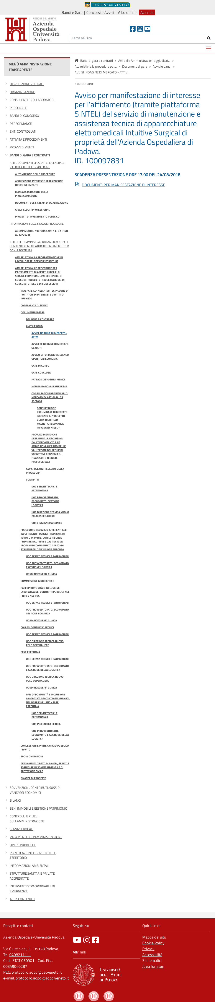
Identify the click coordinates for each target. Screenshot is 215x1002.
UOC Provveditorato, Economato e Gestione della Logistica (47, 668)
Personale (18, 107)
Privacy (148, 949)
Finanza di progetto (33, 778)
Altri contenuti (22, 898)
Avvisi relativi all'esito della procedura (45, 471)
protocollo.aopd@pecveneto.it (37, 972)
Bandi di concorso (24, 115)
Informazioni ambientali (29, 865)
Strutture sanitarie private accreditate (32, 876)
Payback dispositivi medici (48, 379)
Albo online (127, 12)
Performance (21, 123)
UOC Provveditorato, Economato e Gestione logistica (47, 565)
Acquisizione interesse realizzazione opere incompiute (39, 183)
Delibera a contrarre (40, 319)
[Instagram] (140, 29)
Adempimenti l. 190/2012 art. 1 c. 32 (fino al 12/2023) (41, 233)
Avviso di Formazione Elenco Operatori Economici (50, 357)
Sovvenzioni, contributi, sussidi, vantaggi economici (35, 790)
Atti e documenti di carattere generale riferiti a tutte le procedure (37, 165)
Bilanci (15, 800)
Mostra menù (209, 47)
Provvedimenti (22, 147)
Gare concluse (41, 372)
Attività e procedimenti (28, 139)
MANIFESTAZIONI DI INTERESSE (49, 386)
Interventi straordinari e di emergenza (32, 889)
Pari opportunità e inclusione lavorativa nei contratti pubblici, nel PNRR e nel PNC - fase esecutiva (48, 700)
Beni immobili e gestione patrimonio (38, 808)
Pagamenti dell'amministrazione (36, 837)
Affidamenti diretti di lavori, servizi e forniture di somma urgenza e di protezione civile (45, 767)
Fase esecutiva (30, 652)
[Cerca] (136, 38)
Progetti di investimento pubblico (37, 216)
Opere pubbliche (23, 844)
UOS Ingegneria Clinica (46, 724)
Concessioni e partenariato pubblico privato (45, 748)
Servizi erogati (21, 829)
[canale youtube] (77, 940)
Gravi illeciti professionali (32, 210)
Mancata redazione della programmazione (31, 194)
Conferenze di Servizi (34, 305)
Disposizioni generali (27, 83)
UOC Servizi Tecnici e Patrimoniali (44, 488)
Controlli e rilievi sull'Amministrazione (27, 819)
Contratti (32, 479)
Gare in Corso (40, 366)
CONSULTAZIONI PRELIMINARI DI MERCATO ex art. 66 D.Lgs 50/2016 (49, 397)
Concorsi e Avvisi (100, 12)
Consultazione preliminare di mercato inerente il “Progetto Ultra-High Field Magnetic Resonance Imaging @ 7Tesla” (52, 418)
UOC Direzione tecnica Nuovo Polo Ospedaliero (50, 514)
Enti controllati (23, 131)
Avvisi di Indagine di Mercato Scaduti (50, 346)
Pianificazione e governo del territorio (33, 855)
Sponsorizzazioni (32, 756)
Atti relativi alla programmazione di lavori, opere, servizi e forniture (39, 259)
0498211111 (20, 955)
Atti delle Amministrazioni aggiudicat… (144, 60)
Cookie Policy (153, 943)
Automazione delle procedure (35, 174)
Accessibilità (152, 955)
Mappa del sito (154, 937)
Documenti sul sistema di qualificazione (41, 203)
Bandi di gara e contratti (30, 155)
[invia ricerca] (208, 38)
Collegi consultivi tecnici (37, 627)
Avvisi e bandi (34, 326)
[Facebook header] (133, 29)
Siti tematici (152, 960)
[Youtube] (147, 29)
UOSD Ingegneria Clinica (46, 523)
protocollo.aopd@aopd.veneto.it (42, 978)
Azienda (147, 12)
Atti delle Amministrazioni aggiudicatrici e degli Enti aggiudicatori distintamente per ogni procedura (39, 246)
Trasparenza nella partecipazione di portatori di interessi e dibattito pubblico (44, 294)
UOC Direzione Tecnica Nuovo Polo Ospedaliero (45, 643)
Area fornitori (153, 966)
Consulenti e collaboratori (32, 99)
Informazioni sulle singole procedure (37, 223)
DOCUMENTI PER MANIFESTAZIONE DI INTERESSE (123, 185)
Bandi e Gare (72, 12)
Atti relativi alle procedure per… (96, 66)
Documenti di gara (32, 312)
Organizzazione (22, 91)
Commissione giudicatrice (37, 581)
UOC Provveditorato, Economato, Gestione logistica (45, 501)
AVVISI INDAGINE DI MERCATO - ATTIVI (49, 335)
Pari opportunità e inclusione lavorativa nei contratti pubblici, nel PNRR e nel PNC (45, 592)
